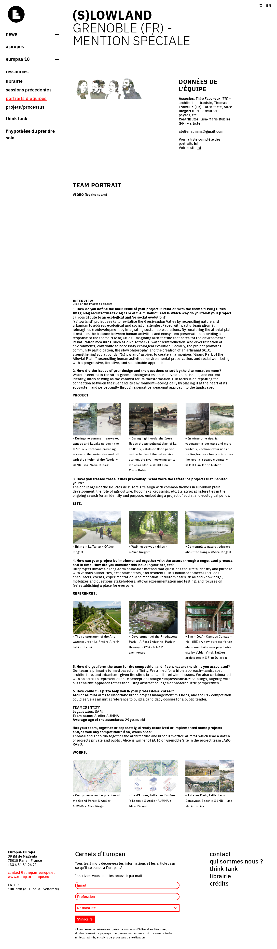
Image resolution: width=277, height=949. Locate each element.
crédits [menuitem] (219, 883)
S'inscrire (85, 919)
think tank (32, 118)
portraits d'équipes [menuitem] (26, 98)
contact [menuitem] (220, 853)
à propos (32, 46)
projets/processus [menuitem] (25, 107)
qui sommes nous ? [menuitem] (236, 861)
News (32, 33)
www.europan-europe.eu (28, 876)
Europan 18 (32, 59)
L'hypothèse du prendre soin (30, 134)
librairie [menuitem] (14, 81)
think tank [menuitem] (224, 868)
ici (196, 143)
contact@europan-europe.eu (31, 872)
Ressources (32, 71)
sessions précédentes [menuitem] (29, 90)
